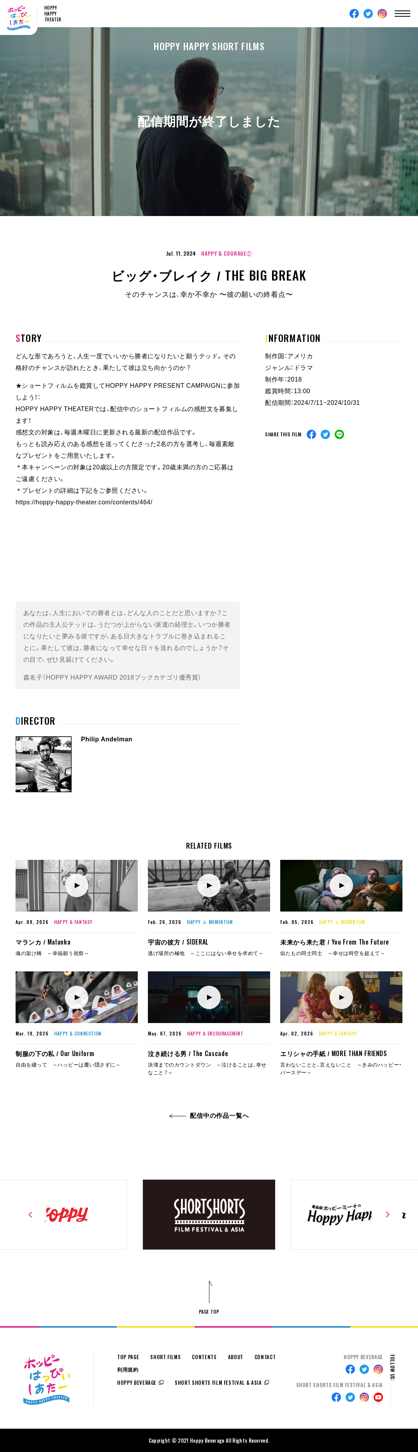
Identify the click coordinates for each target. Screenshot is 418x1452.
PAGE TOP (209, 1311)
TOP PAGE (128, 1357)
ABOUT (235, 1357)
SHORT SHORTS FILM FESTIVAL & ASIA (218, 1382)
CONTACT (265, 1357)
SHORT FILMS (165, 1357)
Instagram (382, 13)
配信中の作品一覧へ (209, 1115)
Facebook (354, 13)
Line (339, 434)
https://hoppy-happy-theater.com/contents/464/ (84, 502)
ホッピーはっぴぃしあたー (18, 17)
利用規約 (128, 1369)
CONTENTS (204, 1357)
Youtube (378, 1397)
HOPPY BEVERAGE (136, 1382)
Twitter (368, 13)
